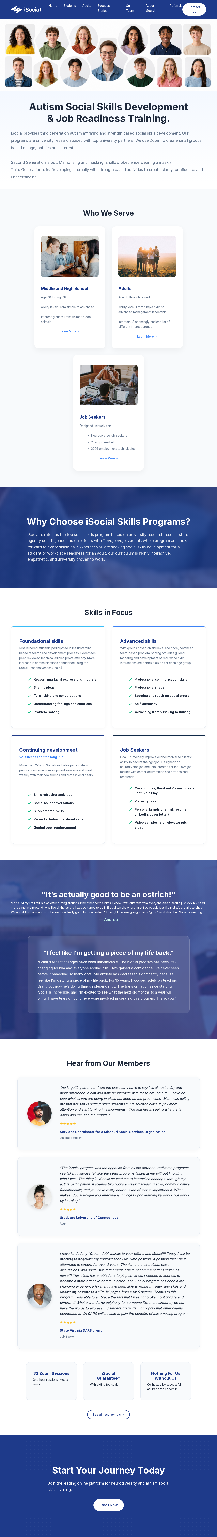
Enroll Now (108, 1505)
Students (70, 6)
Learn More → (70, 331)
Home (53, 6)
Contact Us (194, 9)
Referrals (176, 6)
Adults (86, 6)
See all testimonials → (108, 1414)
